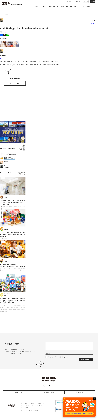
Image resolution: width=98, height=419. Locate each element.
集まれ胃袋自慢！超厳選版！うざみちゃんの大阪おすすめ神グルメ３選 (12, 265)
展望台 (15, 206)
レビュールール (15, 88)
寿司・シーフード (16, 270)
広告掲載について (41, 403)
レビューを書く (14, 83)
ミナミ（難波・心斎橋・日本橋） (17, 268)
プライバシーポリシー (36, 405)
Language (92, 1)
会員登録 (32, 403)
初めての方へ (79, 1)
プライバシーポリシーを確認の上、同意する (59, 357)
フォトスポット (8, 305)
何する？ (37, 6)
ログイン (86, 1)
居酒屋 (22, 270)
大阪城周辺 (4, 309)
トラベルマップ (86, 6)
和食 (2, 270)
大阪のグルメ (8, 270)
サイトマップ (24, 407)
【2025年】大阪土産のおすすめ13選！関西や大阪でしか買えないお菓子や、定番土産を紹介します (12, 234)
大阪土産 (5, 238)
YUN (92, 23)
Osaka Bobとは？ (70, 1)
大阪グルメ (52, 6)
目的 (1, 272)
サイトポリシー (25, 405)
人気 (11, 206)
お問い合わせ (79, 392)
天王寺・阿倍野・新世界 (14, 309)
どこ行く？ (44, 6)
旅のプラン (69, 6)
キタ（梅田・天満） (4, 206)
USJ (1, 303)
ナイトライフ (60, 6)
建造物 (1, 311)
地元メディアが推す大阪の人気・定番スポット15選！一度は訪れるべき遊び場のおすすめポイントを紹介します (12, 300)
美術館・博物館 (21, 206)
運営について (24, 403)
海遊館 (5, 311)
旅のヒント (77, 6)
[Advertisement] (12, 107)
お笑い (4, 303)
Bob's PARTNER (49, 392)
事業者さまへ (18, 392)
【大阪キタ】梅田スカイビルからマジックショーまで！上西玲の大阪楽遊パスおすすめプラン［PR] (12, 202)
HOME (6, 15)
